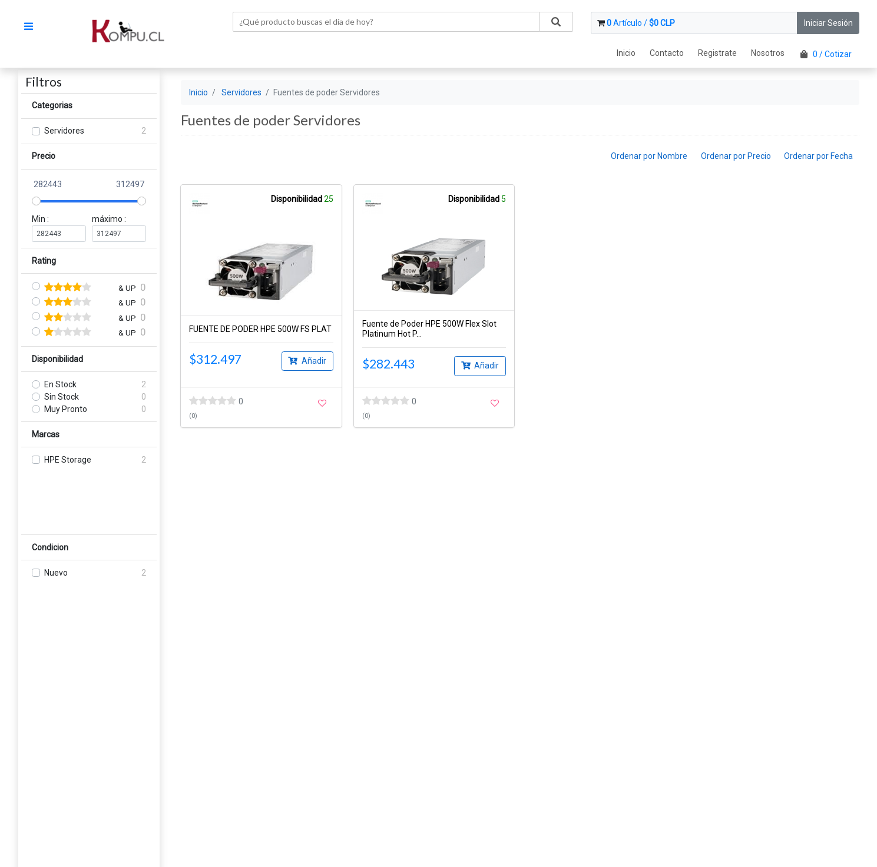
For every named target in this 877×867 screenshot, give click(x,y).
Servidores (64, 130)
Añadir (307, 360)
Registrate (717, 53)
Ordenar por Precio (736, 156)
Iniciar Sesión (828, 23)
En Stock (60, 384)
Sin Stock (61, 396)
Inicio (626, 53)
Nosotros (768, 53)
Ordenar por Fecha (818, 156)
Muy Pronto (65, 409)
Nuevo (56, 572)
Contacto (667, 53)
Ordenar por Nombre (649, 156)
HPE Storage (67, 459)
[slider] (36, 201)
